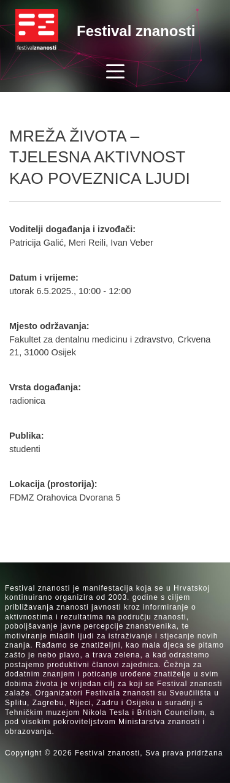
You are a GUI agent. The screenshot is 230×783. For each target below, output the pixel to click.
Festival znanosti (136, 31)
